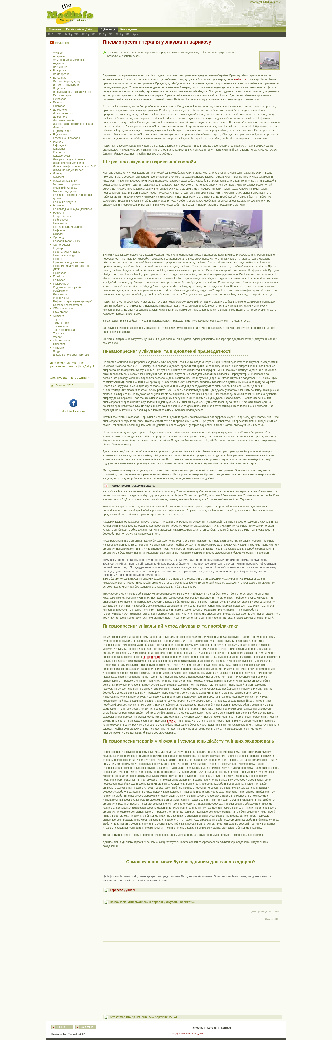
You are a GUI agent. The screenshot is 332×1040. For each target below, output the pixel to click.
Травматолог (61, 326)
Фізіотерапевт (61, 340)
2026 (50, 34)
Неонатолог (60, 223)
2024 (67, 34)
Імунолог (58, 141)
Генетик (58, 102)
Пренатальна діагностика (68, 262)
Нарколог (59, 205)
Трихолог (59, 333)
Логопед (58, 173)
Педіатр (58, 248)
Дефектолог (60, 116)
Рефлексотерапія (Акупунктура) (72, 301)
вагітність (240, 79)
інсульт (171, 720)
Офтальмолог (61, 244)
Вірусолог (59, 88)
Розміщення (129, 29)
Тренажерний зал (64, 329)
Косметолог (60, 152)
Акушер (58, 52)
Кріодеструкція (62, 155)
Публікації (107, 29)
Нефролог (59, 230)
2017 (126, 34)
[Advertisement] (191, 974)
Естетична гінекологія (66, 138)
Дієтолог (58, 127)
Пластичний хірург (64, 255)
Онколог (58, 234)
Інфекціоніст (61, 145)
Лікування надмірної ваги (68, 170)
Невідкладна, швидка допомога (72, 209)
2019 (109, 34)
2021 (92, 34)
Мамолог (58, 177)
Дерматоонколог (63, 113)
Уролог (57, 337)
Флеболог (59, 344)
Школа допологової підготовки (71, 354)
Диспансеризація (63, 120)
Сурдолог (59, 315)
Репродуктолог (62, 297)
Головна (55, 29)
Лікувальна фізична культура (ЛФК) (75, 166)
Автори (212, 1027)
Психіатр (58, 276)
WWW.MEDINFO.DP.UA (265, 2)
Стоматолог (60, 312)
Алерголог (59, 56)
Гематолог (59, 99)
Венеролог (59, 70)
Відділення (87, 1027)
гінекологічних (151, 656)
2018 (118, 34)
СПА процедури (63, 308)
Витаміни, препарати (66, 84)
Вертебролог (61, 74)
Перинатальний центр (67, 251)
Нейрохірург (60, 219)
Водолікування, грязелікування (72, 91)
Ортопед (58, 237)
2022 (84, 34)
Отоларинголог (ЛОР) (66, 241)
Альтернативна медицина (69, 59)
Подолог (58, 258)
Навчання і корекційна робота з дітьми (72, 196)
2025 (59, 34)
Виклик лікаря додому (66, 81)
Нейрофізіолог (62, 216)
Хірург (57, 351)
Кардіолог (59, 148)
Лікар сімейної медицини (68, 162)
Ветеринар (60, 77)
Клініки (61, 1027)
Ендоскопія (60, 134)
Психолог (59, 280)
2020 (101, 34)
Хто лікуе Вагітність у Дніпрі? (69, 377)
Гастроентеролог (63, 95)
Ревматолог (60, 294)
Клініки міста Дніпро (80, 29)
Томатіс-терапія (63, 322)
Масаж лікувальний (65, 180)
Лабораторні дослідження (69, 159)
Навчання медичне (65, 202)
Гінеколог (59, 106)
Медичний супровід (65, 187)
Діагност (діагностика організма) (73, 123)
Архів (135, 34)
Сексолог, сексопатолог (67, 305)
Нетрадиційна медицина (68, 226)
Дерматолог (60, 109)
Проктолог (59, 273)
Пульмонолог (61, 283)
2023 (75, 34)
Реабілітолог (61, 290)
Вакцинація (60, 67)
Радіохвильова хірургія (67, 287)
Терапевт (59, 319)
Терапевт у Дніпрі (122, 890)
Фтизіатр (58, 347)
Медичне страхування (67, 184)
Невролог (59, 212)
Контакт (226, 1027)
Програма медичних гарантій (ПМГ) (71, 267)
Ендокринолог (62, 131)
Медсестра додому (65, 191)
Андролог (59, 63)
